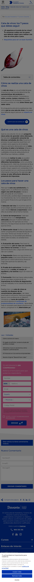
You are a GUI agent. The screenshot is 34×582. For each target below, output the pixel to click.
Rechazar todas (17, 576)
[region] (17, 567)
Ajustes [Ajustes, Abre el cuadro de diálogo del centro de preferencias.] (17, 580)
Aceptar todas (17, 572)
